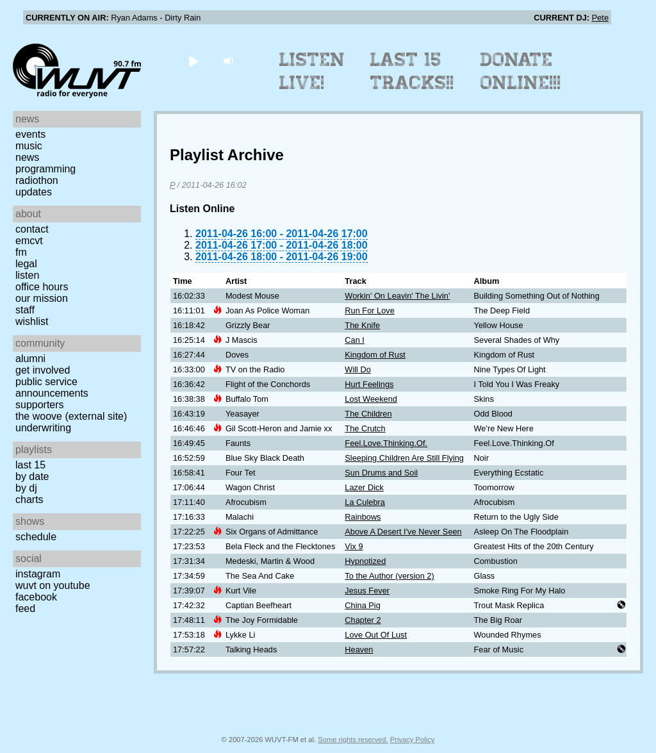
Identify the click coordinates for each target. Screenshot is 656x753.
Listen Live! (312, 71)
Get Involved (42, 370)
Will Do (358, 369)
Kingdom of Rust (375, 355)
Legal (26, 263)
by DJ (26, 488)
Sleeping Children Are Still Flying (404, 458)
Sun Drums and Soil (381, 472)
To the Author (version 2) (389, 576)
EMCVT (29, 240)
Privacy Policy (412, 739)
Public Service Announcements (51, 387)
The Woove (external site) (71, 416)
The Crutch (365, 428)
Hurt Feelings (369, 384)
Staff (25, 309)
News (27, 157)
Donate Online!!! (520, 71)
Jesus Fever (367, 590)
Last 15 (30, 464)
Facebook (36, 597)
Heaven (359, 649)
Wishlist (32, 321)
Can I (355, 340)
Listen (27, 275)
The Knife (362, 325)
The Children (368, 413)
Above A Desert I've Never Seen (403, 531)
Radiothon (36, 180)
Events (30, 134)
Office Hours (41, 286)
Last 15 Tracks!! (412, 71)
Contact (32, 229)
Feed (25, 608)
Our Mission (41, 298)
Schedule (35, 536)
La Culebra (365, 502)
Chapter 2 (363, 620)
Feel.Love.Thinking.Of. (386, 443)
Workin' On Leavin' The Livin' (397, 296)
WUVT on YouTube (52, 585)
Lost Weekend (371, 399)
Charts (29, 499)
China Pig (363, 605)
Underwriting (43, 427)
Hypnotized (365, 561)
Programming (45, 168)
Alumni (30, 358)
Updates (33, 191)
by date (32, 476)
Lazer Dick (364, 487)
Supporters (39, 404)
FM (21, 252)
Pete (600, 17)
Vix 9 (354, 546)
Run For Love (370, 310)
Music (28, 145)
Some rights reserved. (353, 739)
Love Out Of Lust (376, 635)
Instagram (37, 573)
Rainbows (363, 517)
